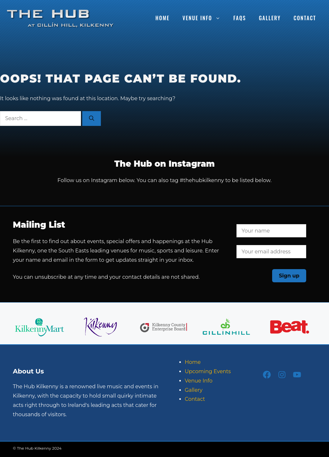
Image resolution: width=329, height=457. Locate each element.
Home (163, 18)
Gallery (270, 18)
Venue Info (204, 18)
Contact (305, 18)
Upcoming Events (208, 371)
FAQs (239, 18)
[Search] (91, 118)
